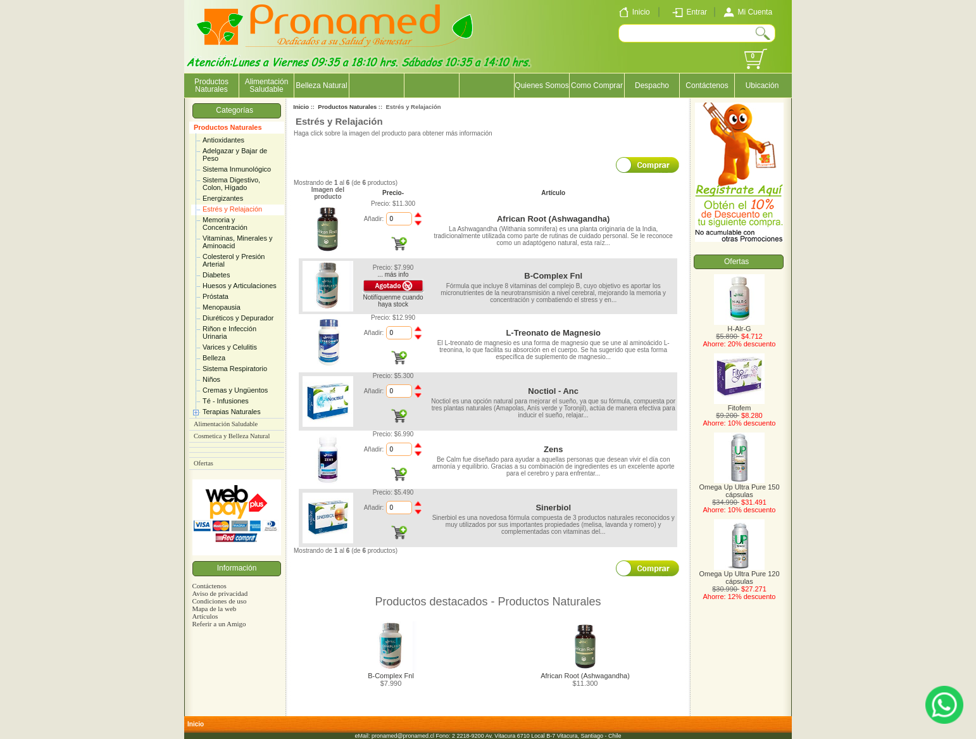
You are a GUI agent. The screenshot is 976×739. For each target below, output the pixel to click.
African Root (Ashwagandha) (553, 219)
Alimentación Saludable (267, 85)
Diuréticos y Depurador (238, 318)
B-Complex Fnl (553, 276)
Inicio (301, 106)
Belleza (214, 358)
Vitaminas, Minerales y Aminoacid (237, 241)
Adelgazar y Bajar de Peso (235, 154)
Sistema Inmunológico (237, 169)
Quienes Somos (541, 85)
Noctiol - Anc (553, 391)
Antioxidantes (223, 140)
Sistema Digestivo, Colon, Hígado (231, 183)
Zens (553, 449)
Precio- (393, 192)
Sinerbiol (553, 507)
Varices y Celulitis (230, 347)
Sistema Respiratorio (235, 368)
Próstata (215, 296)
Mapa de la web (214, 608)
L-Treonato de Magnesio (553, 333)
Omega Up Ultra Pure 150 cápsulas (739, 487)
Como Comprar (597, 85)
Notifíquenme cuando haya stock (393, 301)
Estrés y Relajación (232, 209)
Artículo (553, 192)
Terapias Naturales (232, 411)
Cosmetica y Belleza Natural (232, 436)
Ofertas (203, 463)
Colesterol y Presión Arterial (234, 260)
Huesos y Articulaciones (240, 285)
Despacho (652, 85)
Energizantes (223, 198)
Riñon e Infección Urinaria (229, 332)
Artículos (205, 616)
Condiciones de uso (219, 601)
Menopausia (222, 307)
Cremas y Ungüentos (235, 390)
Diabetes (216, 275)
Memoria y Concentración (225, 223)
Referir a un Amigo (219, 624)
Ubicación (762, 85)
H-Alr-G (739, 325)
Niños (211, 379)
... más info (393, 274)
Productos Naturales (228, 127)
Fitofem (739, 405)
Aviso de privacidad (219, 593)
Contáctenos (706, 85)
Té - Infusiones (226, 401)
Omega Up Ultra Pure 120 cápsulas (739, 574)
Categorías (236, 110)
